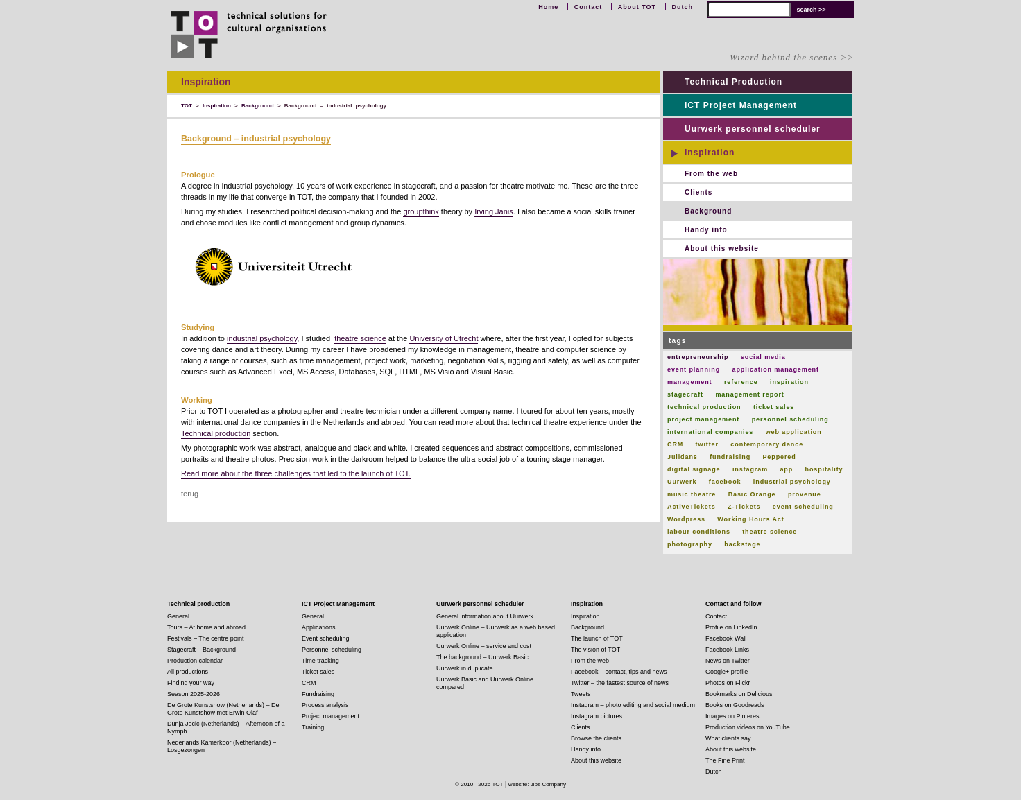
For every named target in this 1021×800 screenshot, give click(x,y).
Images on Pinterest (733, 716)
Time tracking (320, 660)
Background (708, 211)
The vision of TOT (595, 649)
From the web (711, 173)
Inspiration (710, 152)
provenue (804, 494)
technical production (704, 406)
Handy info (706, 230)
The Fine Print (725, 760)
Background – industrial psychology (256, 139)
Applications (319, 627)
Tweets (581, 693)
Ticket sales (318, 671)
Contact (588, 6)
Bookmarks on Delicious (739, 693)
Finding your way (190, 682)
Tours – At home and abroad (206, 627)
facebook (725, 481)
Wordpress (686, 519)
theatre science (360, 338)
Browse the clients (596, 738)
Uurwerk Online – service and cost (483, 646)
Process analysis (325, 705)
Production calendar (195, 660)
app (786, 469)
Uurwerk (681, 481)
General (178, 616)
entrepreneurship (697, 357)
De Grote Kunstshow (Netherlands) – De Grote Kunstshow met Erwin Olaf (223, 709)
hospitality (824, 469)
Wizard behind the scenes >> (792, 57)
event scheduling (803, 506)
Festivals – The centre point (205, 638)
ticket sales (773, 406)
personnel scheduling (790, 419)
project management (703, 419)
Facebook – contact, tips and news (619, 671)
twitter (707, 444)
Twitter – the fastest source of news (620, 682)
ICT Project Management (741, 105)
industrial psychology (262, 338)
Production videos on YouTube (747, 727)
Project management (330, 716)
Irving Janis (493, 211)
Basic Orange (752, 494)
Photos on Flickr (727, 682)
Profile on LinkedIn (731, 627)
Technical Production (733, 82)
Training (313, 727)
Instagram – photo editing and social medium (633, 705)
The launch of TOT (597, 638)
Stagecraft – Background (201, 649)
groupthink (420, 211)
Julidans (682, 456)
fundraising (730, 456)
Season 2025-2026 (193, 693)
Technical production (215, 433)
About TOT (637, 6)
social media (763, 357)
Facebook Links (727, 649)
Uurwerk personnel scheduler (753, 129)
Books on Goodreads (734, 705)
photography (689, 544)
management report (749, 394)
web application (794, 431)
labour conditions (698, 531)
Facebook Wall (725, 638)
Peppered (779, 456)
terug (189, 493)
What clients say (728, 738)
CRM (675, 444)
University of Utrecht (443, 338)
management (689, 382)
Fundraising (318, 693)
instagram (750, 469)
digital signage (694, 469)
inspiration (789, 382)
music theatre (691, 494)
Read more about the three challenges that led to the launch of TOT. (296, 473)
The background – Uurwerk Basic (482, 657)
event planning (693, 369)
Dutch (683, 6)
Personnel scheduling (331, 649)
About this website (722, 248)
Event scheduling (326, 638)
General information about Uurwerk (484, 616)
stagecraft (685, 394)
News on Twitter (727, 660)
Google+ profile (726, 671)
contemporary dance (766, 444)
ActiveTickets (691, 506)
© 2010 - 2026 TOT (479, 784)
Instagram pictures (596, 716)
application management (775, 369)
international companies (710, 431)
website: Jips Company (537, 784)
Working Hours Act (750, 519)
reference (741, 382)
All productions (187, 671)
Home (548, 6)
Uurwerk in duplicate (464, 668)
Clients (698, 192)
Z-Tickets (744, 506)
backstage (742, 544)
